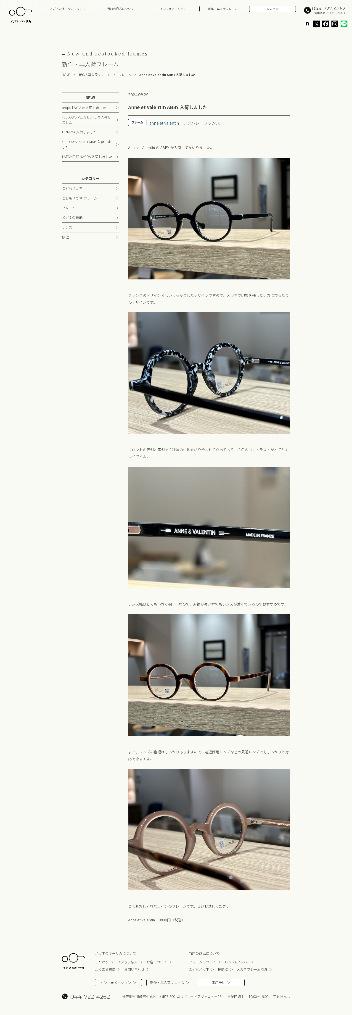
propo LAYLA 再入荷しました (84, 107)
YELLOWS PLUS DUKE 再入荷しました (86, 120)
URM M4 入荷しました (79, 132)
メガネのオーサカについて (67, 8)
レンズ (67, 227)
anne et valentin (164, 123)
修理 (65, 237)
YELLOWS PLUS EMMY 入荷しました (86, 144)
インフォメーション (173, 8)
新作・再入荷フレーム (223, 9)
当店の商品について (120, 8)
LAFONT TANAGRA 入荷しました (87, 156)
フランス (212, 123)
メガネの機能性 (74, 217)
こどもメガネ (72, 188)
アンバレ (191, 123)
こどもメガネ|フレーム (79, 198)
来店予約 (272, 9)
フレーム (69, 207)
